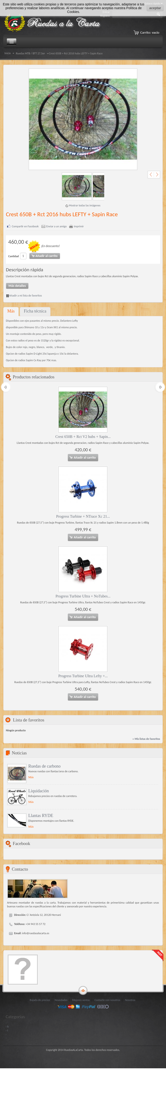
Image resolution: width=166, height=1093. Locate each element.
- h (7, 1026)
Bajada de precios (40, 999)
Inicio (7, 53)
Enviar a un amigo (56, 226)
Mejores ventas (81, 999)
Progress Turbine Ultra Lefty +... (83, 676)
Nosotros (130, 999)
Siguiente (156, 174)
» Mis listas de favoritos (146, 738)
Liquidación (38, 790)
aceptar (155, 8)
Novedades (61, 999)
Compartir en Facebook (25, 226)
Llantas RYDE (40, 815)
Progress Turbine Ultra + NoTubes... (83, 596)
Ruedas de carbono (44, 766)
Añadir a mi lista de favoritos (24, 295)
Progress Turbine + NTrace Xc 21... (83, 516)
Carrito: (149, 32)
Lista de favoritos (28, 719)
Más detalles (17, 286)
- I (7, 1030)
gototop (83, 990)
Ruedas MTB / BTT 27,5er (30, 53)
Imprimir (79, 226)
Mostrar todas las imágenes (84, 205)
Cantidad (13, 256)
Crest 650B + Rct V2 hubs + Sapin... (83, 436)
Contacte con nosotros (107, 999)
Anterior (151, 174)
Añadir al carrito (82, 457)
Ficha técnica (35, 310)
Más (11, 310)
